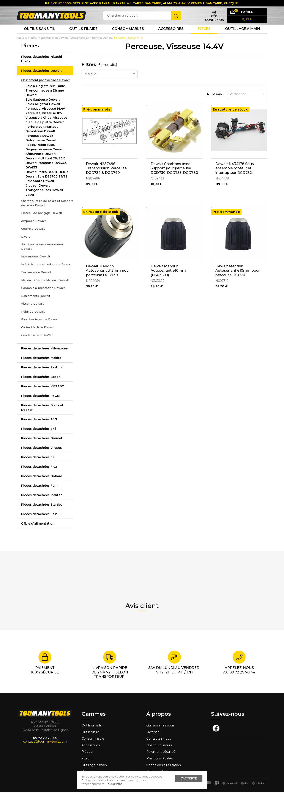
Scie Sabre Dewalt (39, 190)
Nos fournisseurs (159, 754)
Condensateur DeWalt (37, 344)
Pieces (204, 36)
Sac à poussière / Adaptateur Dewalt (42, 255)
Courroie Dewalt (33, 237)
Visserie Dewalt (32, 312)
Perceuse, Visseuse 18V (43, 122)
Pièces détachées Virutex (41, 456)
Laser (29, 204)
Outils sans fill (92, 734)
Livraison (153, 741)
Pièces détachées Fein (39, 523)
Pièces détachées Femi (39, 494)
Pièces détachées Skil (38, 437)
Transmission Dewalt (36, 281)
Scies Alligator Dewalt (42, 113)
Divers (25, 245)
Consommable (93, 748)
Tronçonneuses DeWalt (44, 199)
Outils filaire (90, 741)
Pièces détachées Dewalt (41, 79)
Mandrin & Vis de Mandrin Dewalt (45, 289)
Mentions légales (160, 767)
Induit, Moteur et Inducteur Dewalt (46, 273)
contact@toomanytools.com (45, 751)
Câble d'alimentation (38, 532)
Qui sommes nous (160, 734)
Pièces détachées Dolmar (41, 485)
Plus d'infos (114, 783)
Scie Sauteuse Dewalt (42, 109)
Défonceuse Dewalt (41, 149)
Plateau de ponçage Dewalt (41, 222)
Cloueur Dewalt (37, 194)
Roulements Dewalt (35, 304)
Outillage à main (242, 36)
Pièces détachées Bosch (41, 386)
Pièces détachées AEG (39, 428)
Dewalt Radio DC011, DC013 (46, 181)
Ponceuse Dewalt (39, 145)
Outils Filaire (83, 36)
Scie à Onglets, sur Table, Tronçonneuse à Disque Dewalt (45, 99)
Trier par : (214, 103)
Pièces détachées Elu (38, 466)
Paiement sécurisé (160, 761)
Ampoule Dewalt (33, 229)
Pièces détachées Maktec (41, 504)
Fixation (87, 767)
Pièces (87, 761)
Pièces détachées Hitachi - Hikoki (42, 68)
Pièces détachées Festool (42, 376)
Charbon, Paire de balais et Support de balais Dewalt (47, 212)
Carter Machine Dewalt (38, 336)
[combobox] (110, 83)
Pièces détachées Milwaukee (44, 357)
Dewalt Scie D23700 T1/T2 (46, 185)
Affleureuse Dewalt (40, 163)
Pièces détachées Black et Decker (42, 416)
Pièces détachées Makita (41, 367)
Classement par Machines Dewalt (45, 88)
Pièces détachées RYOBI (40, 405)
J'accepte (189, 778)
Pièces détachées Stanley (41, 513)
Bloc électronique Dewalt (40, 328)
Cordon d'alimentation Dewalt (43, 297)
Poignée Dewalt (33, 320)
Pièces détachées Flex (39, 475)
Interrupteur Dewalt (35, 265)
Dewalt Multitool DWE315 (45, 167)
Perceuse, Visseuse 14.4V (45, 118)
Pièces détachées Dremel (41, 447)
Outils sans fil (39, 36)
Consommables (128, 36)
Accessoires (171, 36)
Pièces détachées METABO (42, 395)
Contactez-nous (158, 748)
